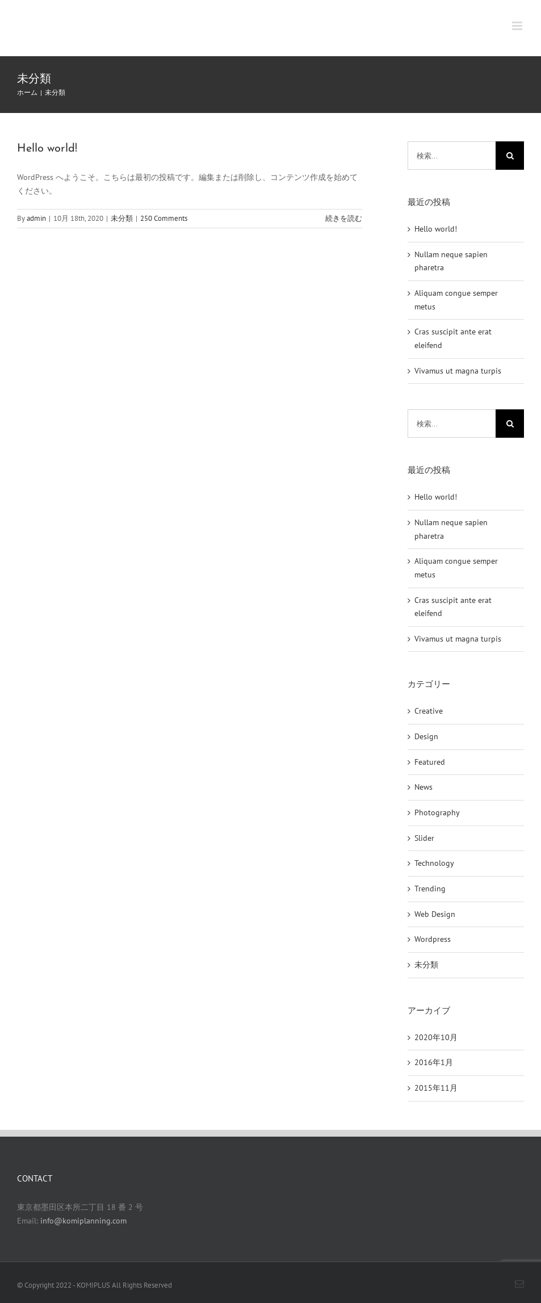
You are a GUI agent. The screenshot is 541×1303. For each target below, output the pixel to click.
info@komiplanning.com (83, 1221)
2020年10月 (436, 1037)
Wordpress (432, 939)
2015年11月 (436, 1088)
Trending (430, 888)
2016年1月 (433, 1062)
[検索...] (452, 155)
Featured (429, 762)
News (423, 787)
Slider (424, 838)
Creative (428, 711)
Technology (434, 863)
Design (426, 736)
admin (36, 218)
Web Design (434, 914)
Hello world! (47, 148)
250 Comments (163, 218)
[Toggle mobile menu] (518, 26)
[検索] (510, 155)
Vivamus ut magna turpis (457, 371)
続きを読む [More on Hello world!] (343, 218)
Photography (437, 812)
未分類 (122, 218)
